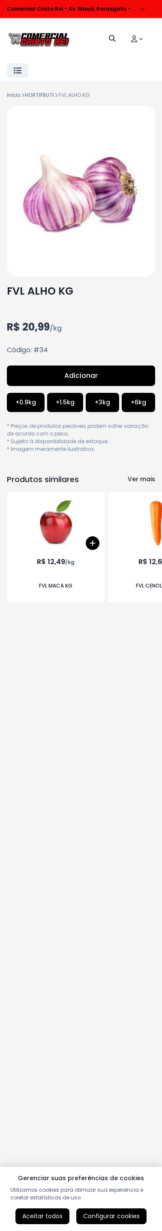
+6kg (138, 402)
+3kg (102, 402)
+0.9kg (25, 402)
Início (14, 95)
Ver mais (141, 479)
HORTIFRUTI (39, 95)
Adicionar (81, 375)
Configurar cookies (111, 1216)
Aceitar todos (42, 1216)
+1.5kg (65, 402)
